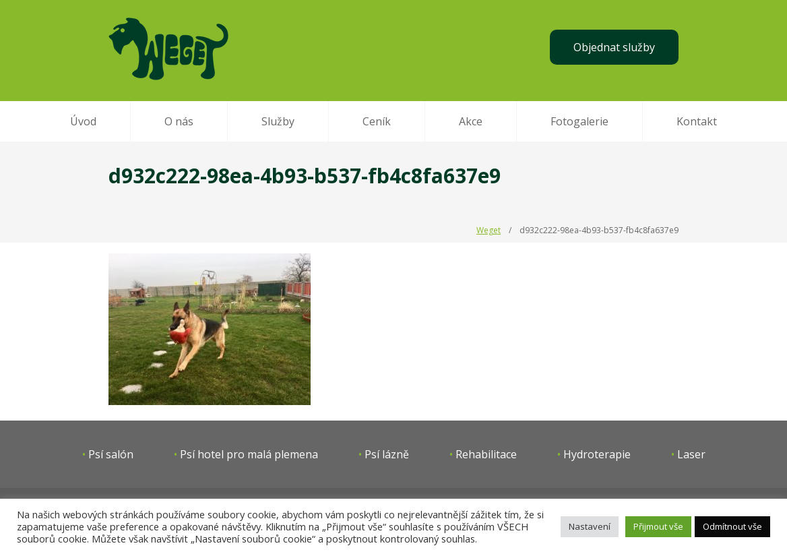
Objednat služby (614, 47)
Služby (277, 121)
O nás (178, 121)
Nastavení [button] (589, 526)
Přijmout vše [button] (658, 526)
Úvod (83, 121)
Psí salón (110, 454)
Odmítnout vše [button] (732, 526)
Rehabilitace (486, 454)
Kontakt (696, 121)
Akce (470, 121)
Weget (488, 230)
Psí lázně (387, 454)
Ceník (377, 121)
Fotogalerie (579, 121)
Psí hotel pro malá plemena (249, 454)
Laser (691, 454)
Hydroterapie (597, 454)
